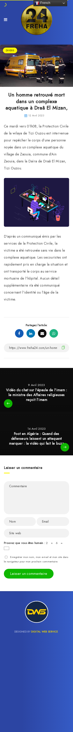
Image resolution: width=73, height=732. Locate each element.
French (42, 3)
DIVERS (10, 50)
